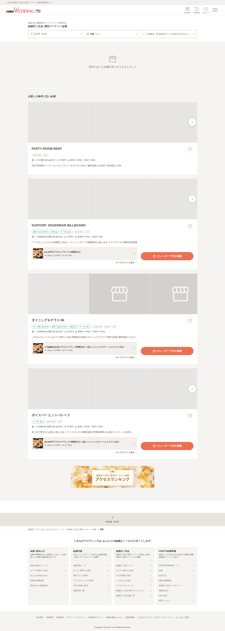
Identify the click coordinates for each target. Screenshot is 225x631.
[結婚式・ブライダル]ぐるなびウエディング (46, 529)
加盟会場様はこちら (114, 617)
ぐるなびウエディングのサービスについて (155, 617)
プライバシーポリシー (75, 617)
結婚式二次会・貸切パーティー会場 (81, 529)
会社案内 (39, 617)
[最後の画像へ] (192, 122)
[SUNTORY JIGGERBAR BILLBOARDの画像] (112, 199)
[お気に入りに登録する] (190, 149)
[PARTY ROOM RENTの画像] (112, 122)
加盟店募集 (130, 617)
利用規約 (50, 617)
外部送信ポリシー (95, 617)
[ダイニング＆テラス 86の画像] (112, 294)
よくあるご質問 (182, 617)
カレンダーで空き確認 (167, 256)
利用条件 (60, 617)
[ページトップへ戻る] (112, 519)
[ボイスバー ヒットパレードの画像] (112, 388)
